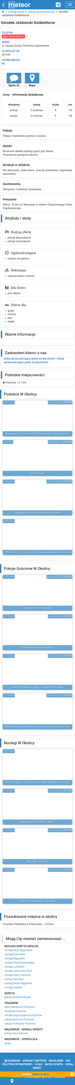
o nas (38, 1064)
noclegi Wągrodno (15, 958)
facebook (12, 1060)
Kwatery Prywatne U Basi (38, 822)
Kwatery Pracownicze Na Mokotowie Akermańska (37, 433)
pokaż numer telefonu (13, 36)
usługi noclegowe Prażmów (20, 1023)
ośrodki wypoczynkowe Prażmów (23, 1015)
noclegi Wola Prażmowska (19, 962)
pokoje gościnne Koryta (18, 997)
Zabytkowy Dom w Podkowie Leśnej (37, 512)
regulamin (56, 1060)
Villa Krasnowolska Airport (37, 647)
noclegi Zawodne (14, 979)
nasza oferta (54, 1064)
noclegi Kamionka (15, 954)
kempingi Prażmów (15, 1011)
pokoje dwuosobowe (16, 1033)
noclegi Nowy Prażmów (18, 975)
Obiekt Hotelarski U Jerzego (37, 901)
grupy (8, 1043)
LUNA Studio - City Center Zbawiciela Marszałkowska (37, 552)
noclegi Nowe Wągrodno (18, 983)
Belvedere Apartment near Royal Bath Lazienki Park (37, 726)
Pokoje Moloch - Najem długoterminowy (37, 687)
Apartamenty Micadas (37, 608)
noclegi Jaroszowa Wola (18, 970)
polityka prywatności (17, 1064)
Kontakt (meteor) (34, 1060)
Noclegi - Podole (37, 861)
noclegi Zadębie (13, 987)
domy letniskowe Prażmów (20, 1007)
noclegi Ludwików (15, 966)
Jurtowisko (37, 473)
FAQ (68, 1060)
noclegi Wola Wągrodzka (18, 950)
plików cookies (40, 1074)
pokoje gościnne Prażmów (19, 1019)
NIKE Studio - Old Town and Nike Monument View (37, 782)
